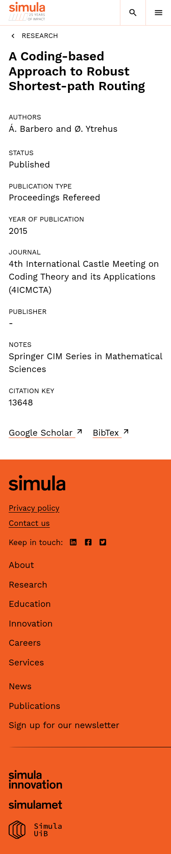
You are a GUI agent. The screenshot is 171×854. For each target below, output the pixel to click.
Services (26, 662)
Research (33, 36)
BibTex (111, 432)
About (21, 565)
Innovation (31, 623)
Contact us (29, 523)
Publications (34, 706)
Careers (25, 643)
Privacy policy (34, 508)
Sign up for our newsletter (64, 725)
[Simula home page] (37, 497)
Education (30, 604)
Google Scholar (46, 432)
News (20, 686)
